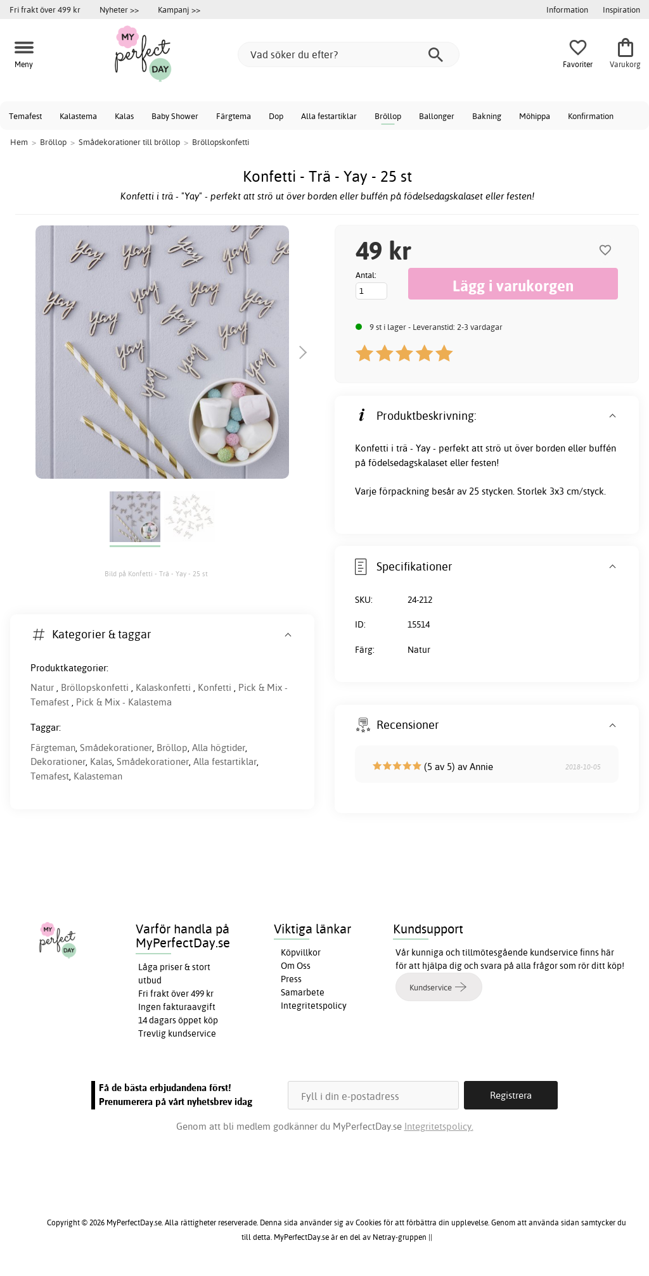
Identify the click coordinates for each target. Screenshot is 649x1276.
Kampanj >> (179, 9)
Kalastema (78, 116)
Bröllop (388, 116)
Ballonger (436, 116)
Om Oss (296, 965)
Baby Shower (174, 116)
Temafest (25, 116)
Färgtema (233, 116)
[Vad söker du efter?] (348, 54)
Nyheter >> (119, 9)
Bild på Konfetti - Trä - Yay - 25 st (156, 573)
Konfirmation (591, 116)
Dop (276, 116)
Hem (19, 142)
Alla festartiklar (329, 116)
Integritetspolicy (314, 1005)
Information (567, 9)
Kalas (124, 116)
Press (291, 979)
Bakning (486, 116)
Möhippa (534, 116)
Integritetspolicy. (438, 1126)
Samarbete (302, 992)
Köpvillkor (301, 952)
